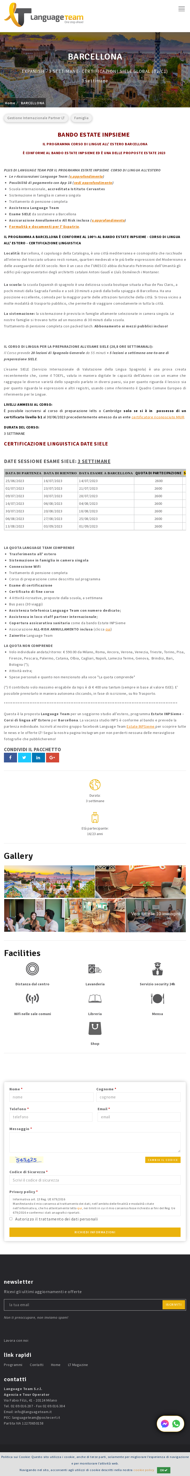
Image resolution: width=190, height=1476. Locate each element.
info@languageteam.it (33, 1411)
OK (164, 1470)
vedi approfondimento (93, 182)
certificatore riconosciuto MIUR (158, 417)
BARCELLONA (32, 103)
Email (104, 1109)
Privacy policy (23, 1191)
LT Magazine (78, 1364)
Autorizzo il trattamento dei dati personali (56, 1218)
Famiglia (81, 118)
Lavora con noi (16, 1340)
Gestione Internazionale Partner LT (36, 118)
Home (10, 103)
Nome (16, 1089)
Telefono (19, 1109)
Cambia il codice (163, 1160)
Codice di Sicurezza (28, 1172)
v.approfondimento (86, 176)
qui (108, 629)
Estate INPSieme (141, 726)
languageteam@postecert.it (36, 1417)
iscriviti (174, 1304)
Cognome (106, 1089)
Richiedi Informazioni (95, 1232)
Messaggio (20, 1128)
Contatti (36, 1364)
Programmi (13, 1364)
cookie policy (143, 1470)
